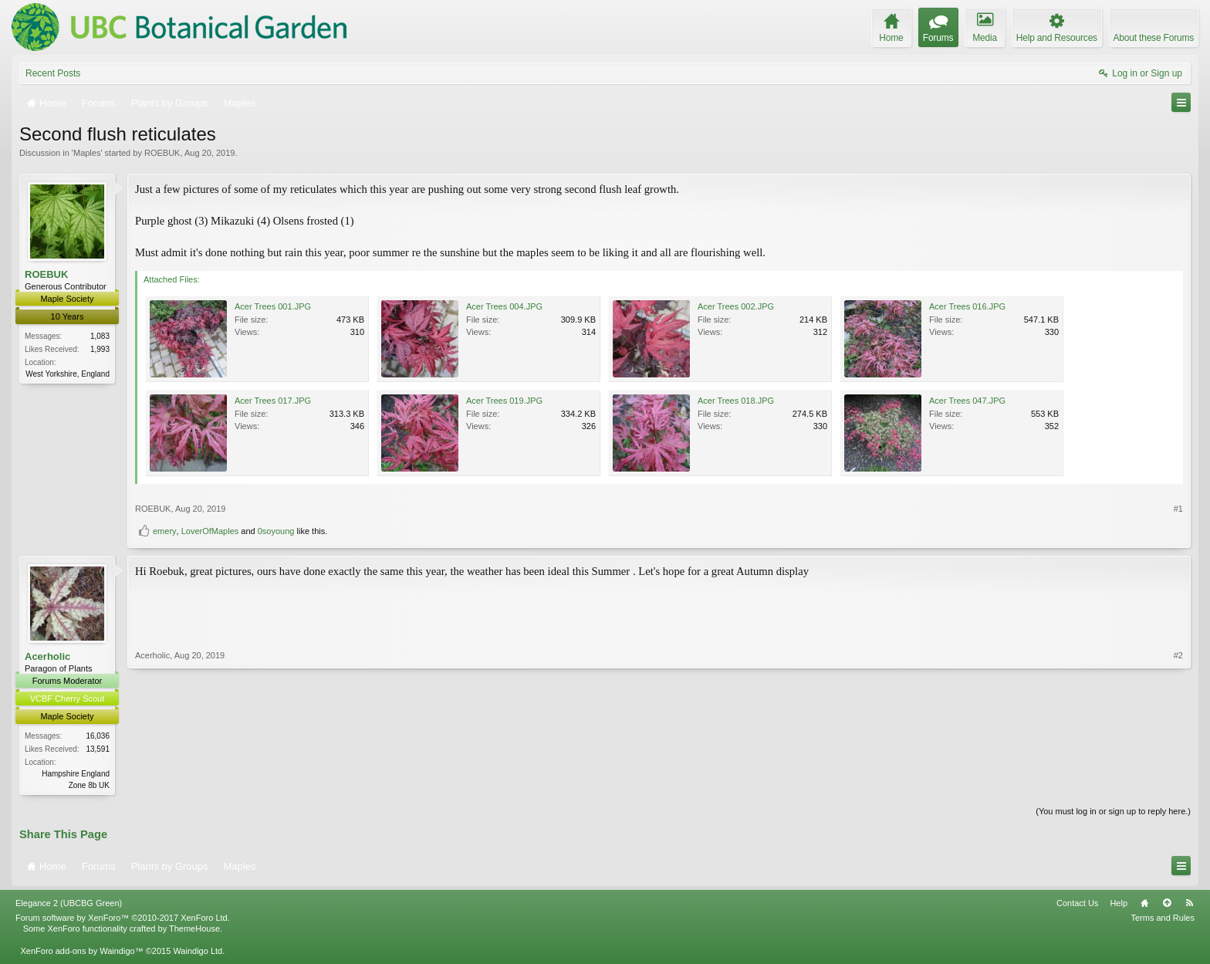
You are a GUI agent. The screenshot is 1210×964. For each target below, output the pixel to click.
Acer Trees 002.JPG (736, 306)
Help (1118, 904)
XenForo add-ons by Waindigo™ (81, 951)
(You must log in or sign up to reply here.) (1113, 812)
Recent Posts (52, 73)
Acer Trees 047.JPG (967, 400)
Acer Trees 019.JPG (504, 400)
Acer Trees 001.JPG (273, 306)
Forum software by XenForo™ (122, 919)
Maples (86, 152)
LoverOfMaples (210, 531)
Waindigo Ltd (197, 951)
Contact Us (1077, 904)
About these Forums (1154, 37)
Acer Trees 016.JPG (967, 306)
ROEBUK (162, 152)
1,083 (100, 336)
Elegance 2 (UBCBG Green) (68, 904)
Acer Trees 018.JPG (736, 400)
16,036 (98, 736)
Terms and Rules (1163, 919)
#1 (1178, 508)
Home (1144, 904)
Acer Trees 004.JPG (504, 306)
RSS (1189, 904)
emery (165, 531)
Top (1166, 904)
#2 (1178, 782)
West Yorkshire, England (67, 374)
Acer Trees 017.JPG (273, 400)
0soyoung (276, 531)
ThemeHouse (194, 930)
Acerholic (47, 656)
